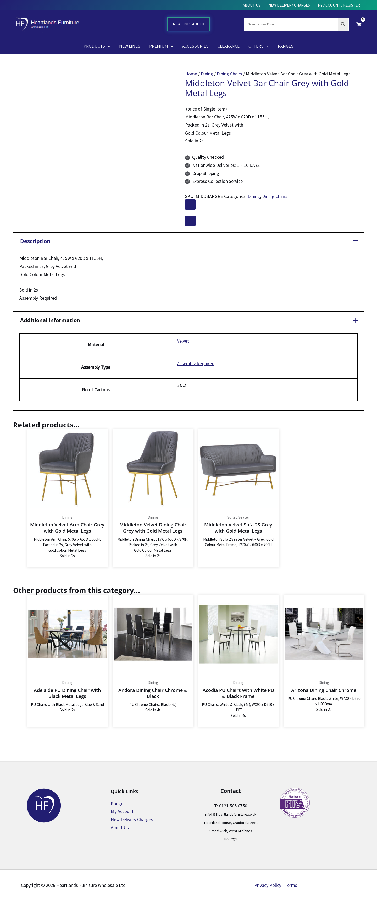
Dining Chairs (229, 74)
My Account (122, 811)
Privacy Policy (267, 885)
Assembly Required (195, 363)
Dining (207, 74)
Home (191, 74)
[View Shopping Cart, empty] (359, 24)
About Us (120, 828)
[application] (107, 46)
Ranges (118, 803)
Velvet (183, 341)
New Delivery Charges (132, 819)
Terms (291, 885)
